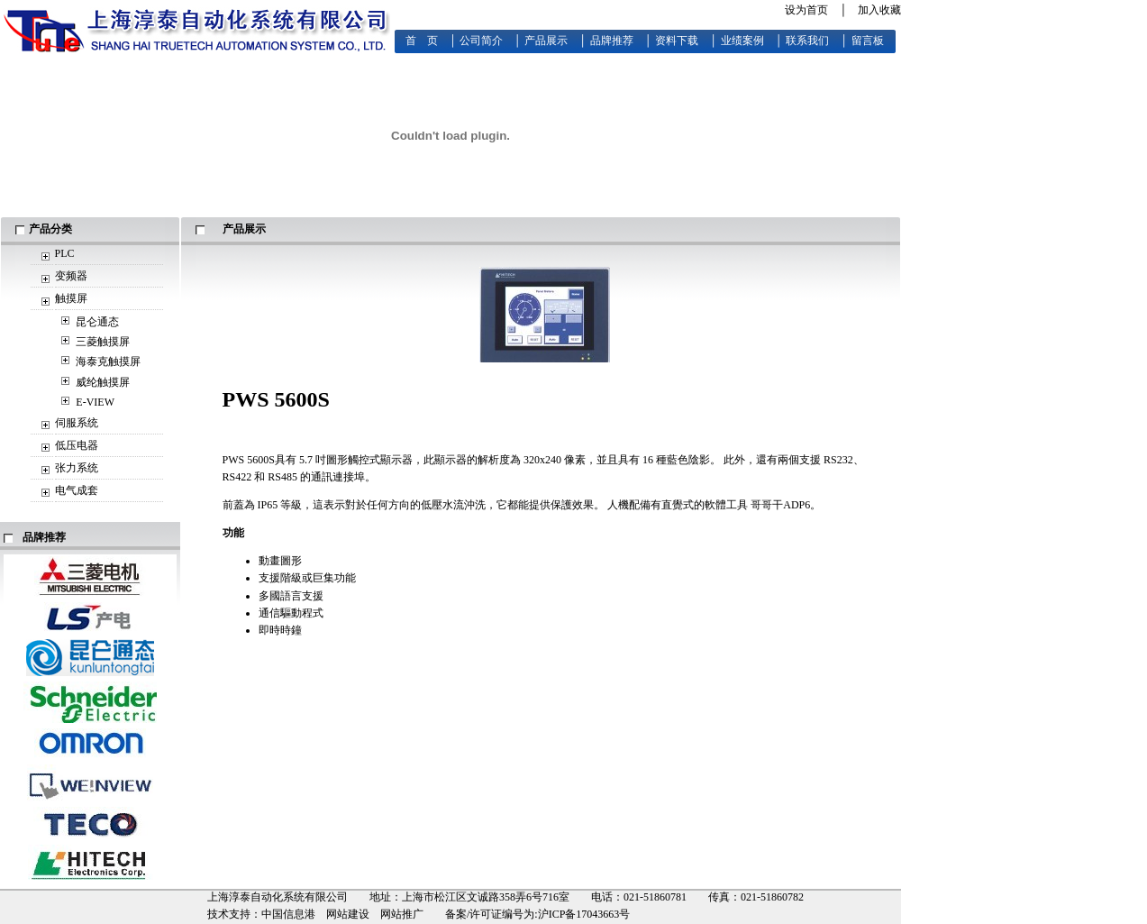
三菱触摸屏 (103, 341)
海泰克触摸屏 (108, 361)
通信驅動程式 (291, 613)
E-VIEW (95, 402)
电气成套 (76, 490)
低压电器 (76, 445)
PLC (65, 253)
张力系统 (76, 468)
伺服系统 (76, 422)
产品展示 (546, 40)
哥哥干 (767, 505)
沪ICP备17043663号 (584, 914)
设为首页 (806, 10)
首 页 (421, 40)
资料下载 (676, 40)
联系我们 (807, 40)
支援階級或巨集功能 (307, 578)
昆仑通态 (97, 322)
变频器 (71, 276)
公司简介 (481, 40)
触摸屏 (71, 298)
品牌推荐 (611, 40)
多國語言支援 (291, 596)
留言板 (867, 40)
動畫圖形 (280, 560)
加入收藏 (879, 10)
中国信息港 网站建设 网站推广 (342, 914)
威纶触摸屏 (103, 382)
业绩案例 (742, 40)
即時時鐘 (280, 630)
